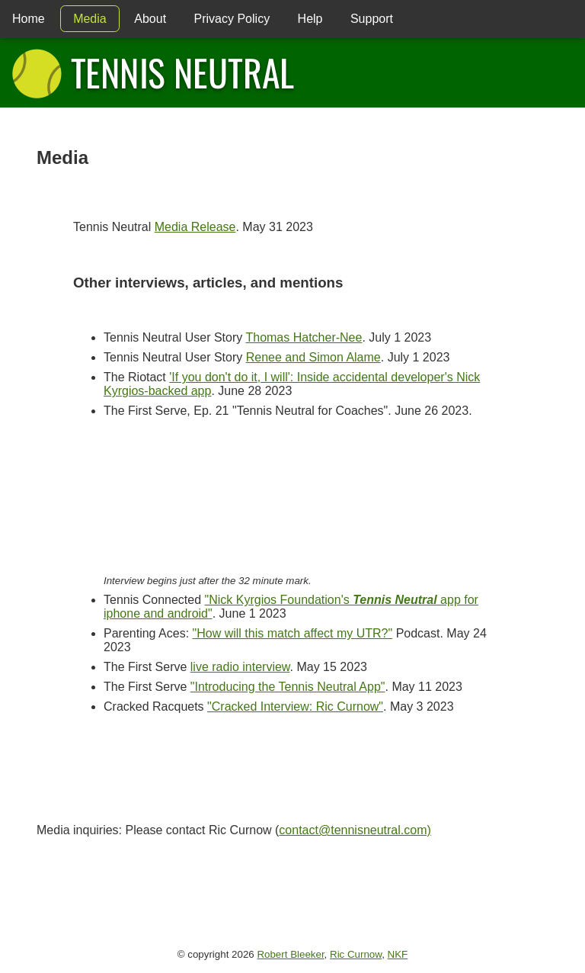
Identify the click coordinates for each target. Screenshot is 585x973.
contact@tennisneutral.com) (354, 830)
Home (28, 18)
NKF (398, 954)
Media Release (195, 226)
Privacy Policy (232, 18)
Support (371, 18)
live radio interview (240, 666)
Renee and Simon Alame (313, 357)
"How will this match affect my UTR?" (293, 633)
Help (310, 18)
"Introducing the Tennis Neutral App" (287, 686)
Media (90, 18)
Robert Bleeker (290, 954)
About (150, 18)
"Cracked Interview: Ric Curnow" (295, 706)
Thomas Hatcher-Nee (303, 337)
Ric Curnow (356, 954)
